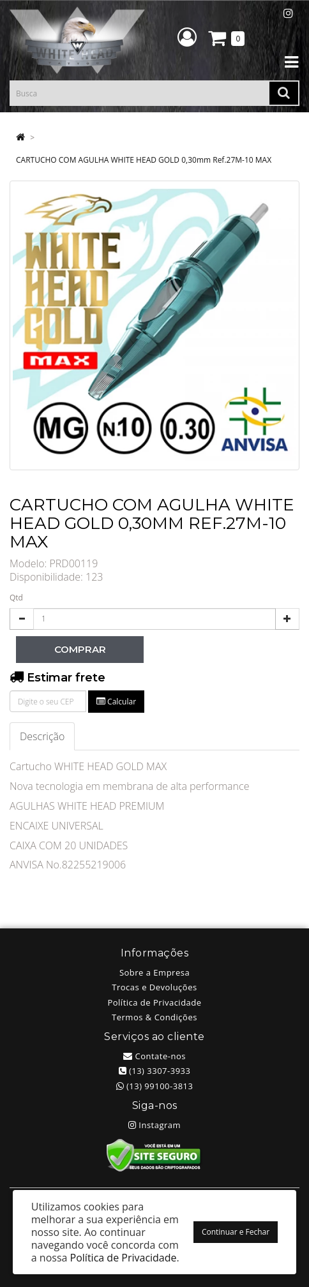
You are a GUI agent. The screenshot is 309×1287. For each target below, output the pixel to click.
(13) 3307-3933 (155, 1070)
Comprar (80, 649)
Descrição (42, 736)
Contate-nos (154, 1056)
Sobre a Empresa (154, 972)
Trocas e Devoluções (154, 987)
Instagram (154, 1125)
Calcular (116, 701)
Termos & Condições (154, 1017)
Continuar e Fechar (235, 1231)
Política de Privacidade (154, 1002)
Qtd (16, 597)
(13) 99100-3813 (154, 1086)
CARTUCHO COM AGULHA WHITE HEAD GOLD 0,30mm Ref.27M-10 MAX (143, 159)
